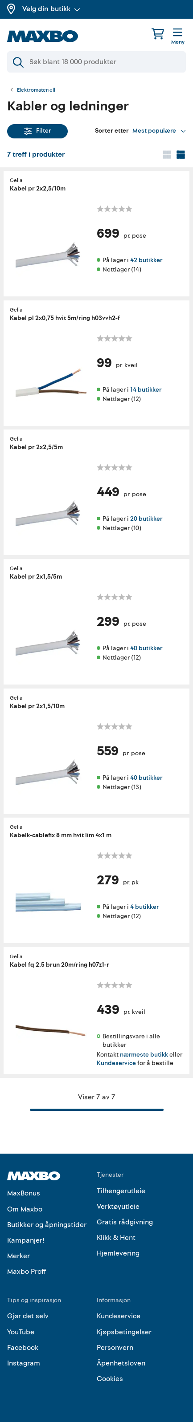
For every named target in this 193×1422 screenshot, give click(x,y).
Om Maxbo (24, 1209)
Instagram (23, 1363)
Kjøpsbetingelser (124, 1332)
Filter (37, 130)
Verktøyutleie (118, 1206)
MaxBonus (23, 1193)
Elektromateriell (36, 90)
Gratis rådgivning (125, 1222)
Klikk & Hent (116, 1238)
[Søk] (96, 62)
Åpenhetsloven (121, 1363)
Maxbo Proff (26, 1271)
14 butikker (145, 389)
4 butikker (144, 907)
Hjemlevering (118, 1253)
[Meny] (178, 37)
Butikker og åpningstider (46, 1225)
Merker (18, 1256)
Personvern (115, 1348)
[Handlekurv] (158, 33)
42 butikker (146, 260)
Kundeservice (116, 1063)
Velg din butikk (51, 9)
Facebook (22, 1348)
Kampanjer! (26, 1240)
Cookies (110, 1379)
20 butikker (146, 519)
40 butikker (146, 648)
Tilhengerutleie (121, 1191)
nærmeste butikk (144, 1054)
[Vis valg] (159, 131)
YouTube (20, 1332)
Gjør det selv (28, 1316)
